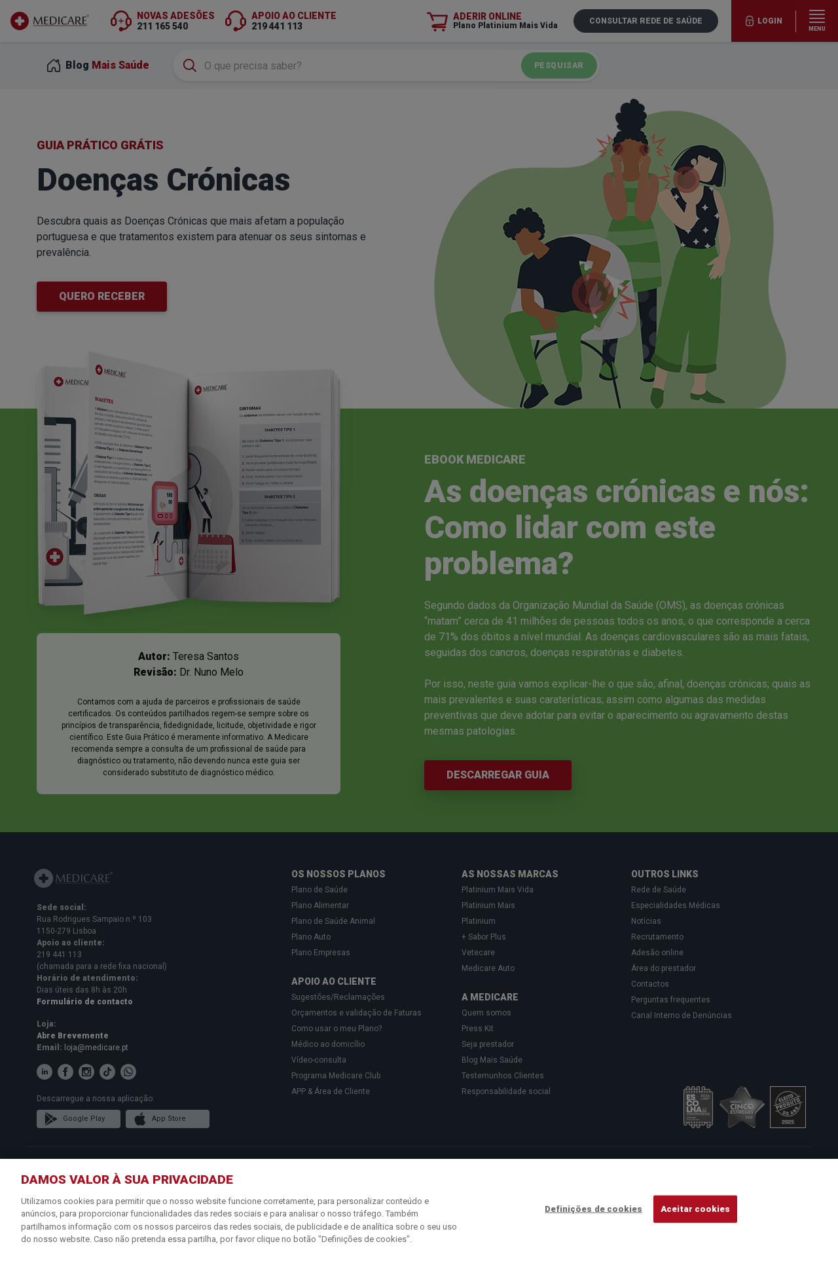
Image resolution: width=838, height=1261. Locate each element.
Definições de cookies (593, 1209)
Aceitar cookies (695, 1209)
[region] (419, 1210)
